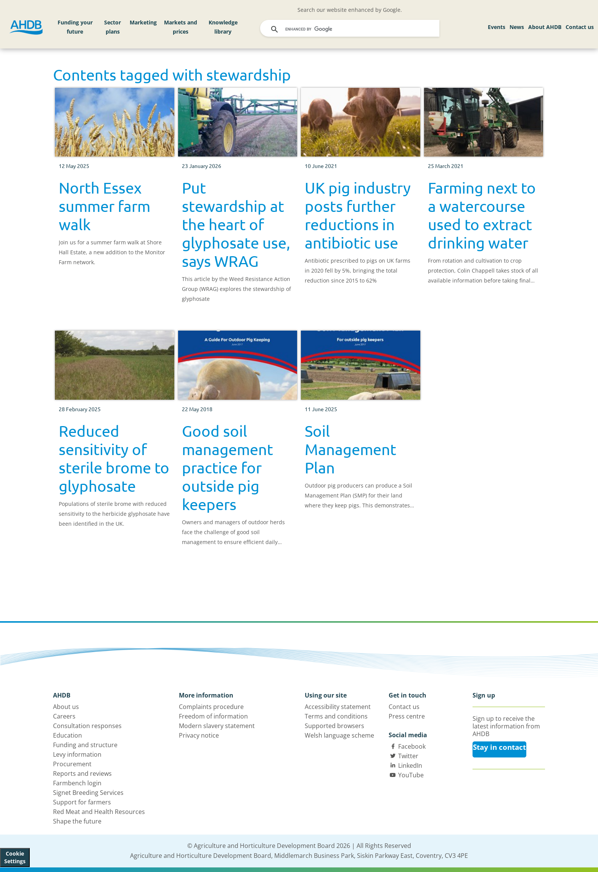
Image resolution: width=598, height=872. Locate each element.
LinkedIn (410, 765)
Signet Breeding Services (88, 792)
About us (66, 706)
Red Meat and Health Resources (99, 811)
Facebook (412, 746)
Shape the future (77, 821)
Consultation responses (87, 726)
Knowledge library (223, 27)
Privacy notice (199, 735)
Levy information (77, 754)
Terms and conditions (336, 716)
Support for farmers (82, 802)
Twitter (408, 756)
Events (496, 27)
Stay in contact (499, 747)
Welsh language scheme (339, 735)
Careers (64, 716)
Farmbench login (77, 783)
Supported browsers (334, 726)
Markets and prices (180, 27)
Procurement (72, 764)
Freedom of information (213, 716)
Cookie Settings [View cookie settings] (15, 857)
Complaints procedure (211, 706)
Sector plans (112, 27)
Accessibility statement (338, 706)
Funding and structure (85, 745)
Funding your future (75, 27)
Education (67, 735)
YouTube (411, 775)
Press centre (407, 716)
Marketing (143, 22)
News (517, 27)
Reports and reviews (82, 773)
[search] (350, 29)
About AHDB (544, 27)
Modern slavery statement (217, 726)
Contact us (580, 27)
